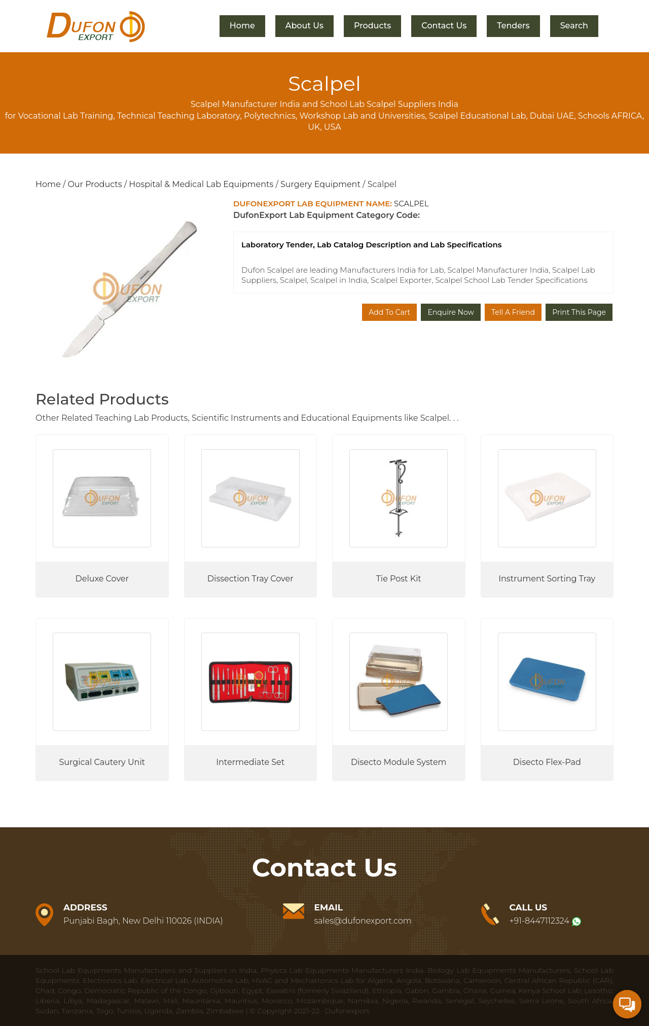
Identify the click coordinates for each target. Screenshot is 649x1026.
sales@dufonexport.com (363, 921)
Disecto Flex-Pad (547, 762)
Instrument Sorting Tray (546, 578)
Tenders (513, 25)
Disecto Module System (399, 762)
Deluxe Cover (102, 578)
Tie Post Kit (398, 578)
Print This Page (579, 312)
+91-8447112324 (539, 921)
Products (372, 25)
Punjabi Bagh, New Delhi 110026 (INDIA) (143, 921)
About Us (304, 25)
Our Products (94, 184)
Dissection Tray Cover (250, 578)
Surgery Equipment (320, 184)
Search (574, 25)
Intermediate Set (250, 762)
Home (242, 25)
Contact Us (443, 25)
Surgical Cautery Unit (102, 762)
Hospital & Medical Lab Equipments (201, 184)
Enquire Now (450, 312)
